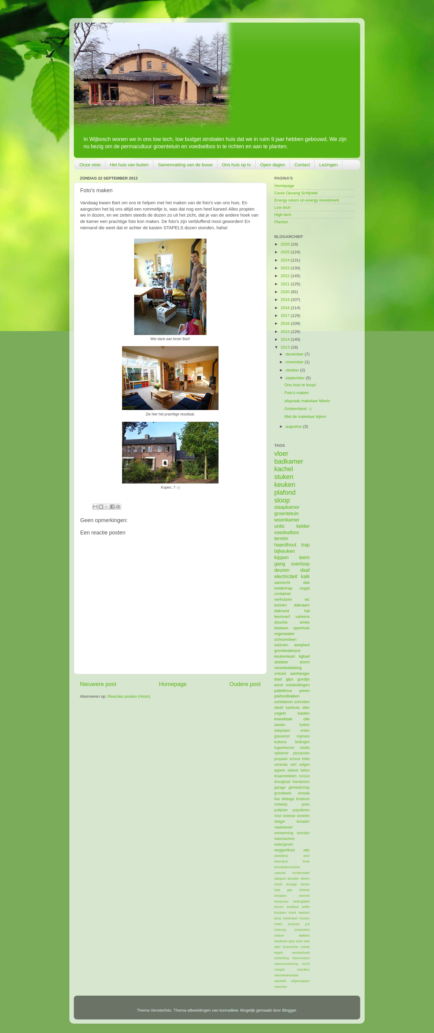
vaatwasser (283, 827)
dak (306, 582)
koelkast (293, 907)
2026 (286, 244)
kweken (304, 912)
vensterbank (301, 952)
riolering (280, 929)
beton (305, 770)
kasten (304, 713)
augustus (294, 426)
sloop (282, 500)
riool (277, 816)
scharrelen (302, 929)
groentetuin (286, 513)
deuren (281, 570)
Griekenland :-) (298, 408)
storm (305, 662)
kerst (278, 685)
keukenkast (284, 656)
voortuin (303, 833)
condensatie (301, 873)
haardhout (285, 544)
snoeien (303, 816)
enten (305, 730)
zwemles (280, 986)
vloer (281, 453)
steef (278, 707)
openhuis (301, 628)
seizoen (281, 645)
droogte (291, 884)
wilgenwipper (300, 981)
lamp (277, 918)
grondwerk (282, 793)
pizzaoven (301, 753)
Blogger (289, 1010)
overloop (300, 563)
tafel (277, 947)
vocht (306, 964)
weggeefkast (284, 850)
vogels (280, 713)
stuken (284, 477)
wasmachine (284, 839)
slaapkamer (287, 507)
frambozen (301, 782)
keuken (284, 484)
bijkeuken (284, 551)
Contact (302, 164)
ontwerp (280, 804)
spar (291, 941)
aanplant (302, 645)
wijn (306, 850)
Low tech (282, 207)
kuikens (280, 742)
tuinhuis (293, 707)
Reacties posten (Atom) (129, 696)
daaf (305, 570)
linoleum (303, 799)
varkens (302, 616)
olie (306, 719)
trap (305, 544)
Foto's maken (297, 392)
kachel (283, 469)
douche (281, 622)
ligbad (304, 656)
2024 (286, 260)
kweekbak (283, 719)
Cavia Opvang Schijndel (296, 193)
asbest (293, 770)
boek (306, 861)
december (295, 354)
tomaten (303, 821)
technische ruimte (296, 947)
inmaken (280, 895)
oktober (292, 370)
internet (304, 895)
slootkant (280, 941)
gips (290, 679)
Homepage (173, 684)
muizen (304, 918)
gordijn (303, 679)
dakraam (302, 605)
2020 (286, 292)
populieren (301, 810)
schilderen (283, 702)
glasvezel (282, 736)
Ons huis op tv (236, 164)
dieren (305, 878)
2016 (286, 323)
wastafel (280, 981)
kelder (303, 526)
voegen (279, 969)
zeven (279, 724)
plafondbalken (287, 696)
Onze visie (90, 164)
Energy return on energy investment (306, 200)
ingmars (303, 736)
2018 (286, 307)
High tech (282, 214)
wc (307, 599)
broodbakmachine (287, 867)
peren (304, 690)
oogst (305, 588)
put (307, 924)
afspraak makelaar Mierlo (307, 401)
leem (304, 557)
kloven (279, 907)
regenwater (284, 633)
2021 (286, 284)
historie (304, 890)
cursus (304, 776)
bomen (280, 605)
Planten (281, 222)
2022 (286, 276)
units (279, 526)
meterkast (290, 918)
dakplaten (282, 730)
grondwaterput (287, 650)
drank (278, 884)
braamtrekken (285, 776)
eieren (305, 884)
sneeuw (289, 816)
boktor (305, 725)
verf (293, 764)
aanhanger (300, 673)
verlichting (281, 958)
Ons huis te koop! (300, 385)
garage (280, 787)
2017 (286, 315)
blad (278, 679)
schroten (302, 702)
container (282, 593)
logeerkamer (284, 748)
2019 (286, 299)
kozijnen (280, 912)
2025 (286, 252)
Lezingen (328, 164)
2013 (286, 347)
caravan (280, 873)
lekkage (288, 799)
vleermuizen (301, 958)
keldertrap (283, 588)
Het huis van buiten (129, 164)
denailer (293, 878)
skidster (281, 662)
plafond (285, 492)
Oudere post (245, 684)
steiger (279, 821)
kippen (281, 557)
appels (279, 770)
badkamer (288, 461)
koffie (306, 907)
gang (279, 563)
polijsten (281, 810)
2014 (286, 339)
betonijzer (281, 861)
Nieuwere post (98, 684)
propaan (281, 759)
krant (292, 912)
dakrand (281, 611)
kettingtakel (301, 901)
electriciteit (285, 576)
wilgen (304, 764)
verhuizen (283, 599)
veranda (281, 764)
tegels (278, 952)
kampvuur (281, 901)
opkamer (281, 753)
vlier (306, 707)
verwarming (283, 833)
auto (306, 855)
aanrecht (282, 582)
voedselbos (286, 532)
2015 (286, 331)
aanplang (281, 855)
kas (277, 799)
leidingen (302, 742)
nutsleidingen (298, 685)
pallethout (283, 690)
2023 (286, 268)
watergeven (283, 844)
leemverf (282, 616)
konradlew (229, 1010)
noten (278, 924)
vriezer (280, 673)
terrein (281, 538)
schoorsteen (285, 639)
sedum (279, 935)
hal (307, 611)
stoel (299, 941)
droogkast (282, 782)
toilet (306, 759)
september (295, 378)
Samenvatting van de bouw (185, 164)
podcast (294, 924)
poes (306, 804)
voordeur (303, 969)
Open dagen (272, 164)
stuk (307, 941)
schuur (294, 759)
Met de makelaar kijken (305, 416)
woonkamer (287, 519)
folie (277, 890)
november (295, 362)
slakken (304, 935)
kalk (305, 576)
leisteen (281, 628)
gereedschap (299, 787)
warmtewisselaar (286, 975)
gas (289, 890)
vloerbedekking (288, 667)
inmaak (304, 793)
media (305, 748)
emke (305, 622)
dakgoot (280, 878)
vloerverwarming (286, 964)
